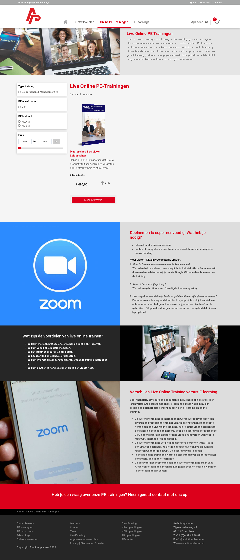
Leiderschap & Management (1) (40, 91)
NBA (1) (26, 121)
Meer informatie (93, 199)
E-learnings (23, 535)
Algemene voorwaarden (84, 539)
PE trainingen (24, 527)
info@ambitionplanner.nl (190, 539)
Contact (218, 2)
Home (20, 511)
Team (73, 531)
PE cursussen (25, 531)
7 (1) (25, 106)
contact (159, 494)
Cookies (99, 543)
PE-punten (128, 539)
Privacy (74, 543)
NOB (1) (26, 125)
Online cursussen (27, 539)
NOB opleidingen (132, 531)
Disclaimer (86, 543)
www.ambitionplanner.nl (190, 543)
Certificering (77, 535)
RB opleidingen (131, 535)
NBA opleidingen (132, 527)
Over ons (205, 2)
